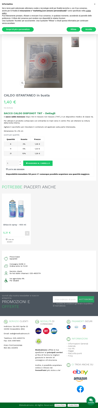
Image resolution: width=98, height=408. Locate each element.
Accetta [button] (88, 29)
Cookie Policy (73, 405)
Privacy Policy (60, 405)
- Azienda (71, 346)
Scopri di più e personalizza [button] (18, 29)
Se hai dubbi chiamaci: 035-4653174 (25, 273)
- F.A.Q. (70, 356)
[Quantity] (12, 163)
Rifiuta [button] (73, 29)
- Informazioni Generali (77, 343)
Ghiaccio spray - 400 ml (14, 225)
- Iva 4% (71, 348)
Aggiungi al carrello (38, 163)
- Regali (70, 351)
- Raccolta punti (74, 353)
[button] (95, 4)
